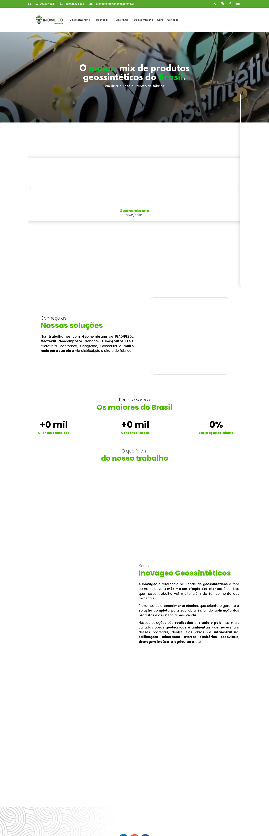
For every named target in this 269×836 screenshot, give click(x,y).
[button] (81, 20)
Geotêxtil (102, 20)
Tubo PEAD (121, 20)
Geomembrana (79, 20)
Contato (173, 20)
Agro (160, 20)
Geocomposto (143, 20)
